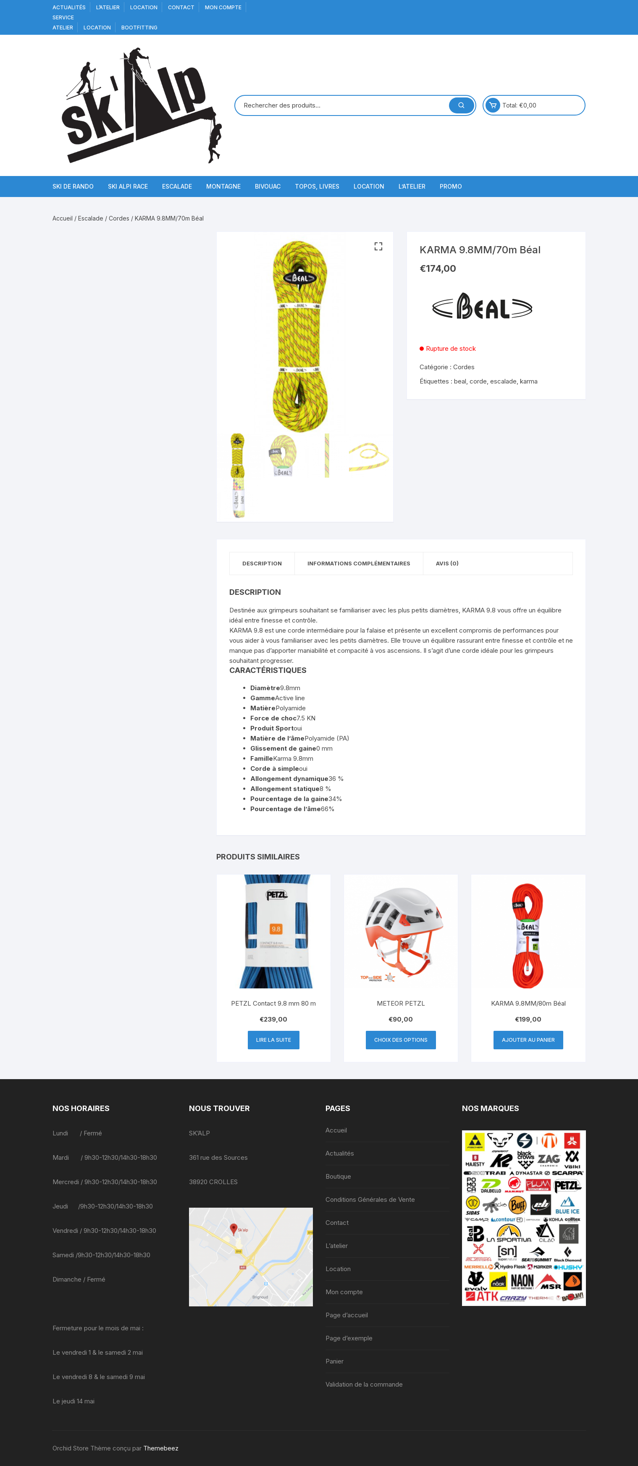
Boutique (338, 1176)
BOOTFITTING (139, 27)
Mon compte (223, 7)
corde (478, 381)
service (63, 17)
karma (529, 381)
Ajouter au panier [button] (528, 1040)
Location (144, 7)
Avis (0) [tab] (447, 563)
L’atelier (108, 7)
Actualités (69, 7)
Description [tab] (262, 563)
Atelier (63, 27)
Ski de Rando (73, 186)
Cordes (119, 218)
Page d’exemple (349, 1338)
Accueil (63, 218)
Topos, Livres (317, 186)
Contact (181, 7)
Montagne (223, 186)
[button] (378, 246)
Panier (335, 1361)
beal (460, 381)
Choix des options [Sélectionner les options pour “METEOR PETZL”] (401, 1040)
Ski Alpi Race (128, 186)
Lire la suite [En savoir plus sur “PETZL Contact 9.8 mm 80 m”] (273, 1040)
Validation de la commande (364, 1384)
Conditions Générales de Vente (370, 1199)
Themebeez (161, 1448)
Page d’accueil (347, 1315)
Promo (451, 186)
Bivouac (268, 186)
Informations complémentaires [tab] (358, 563)
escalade (503, 381)
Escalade (177, 186)
